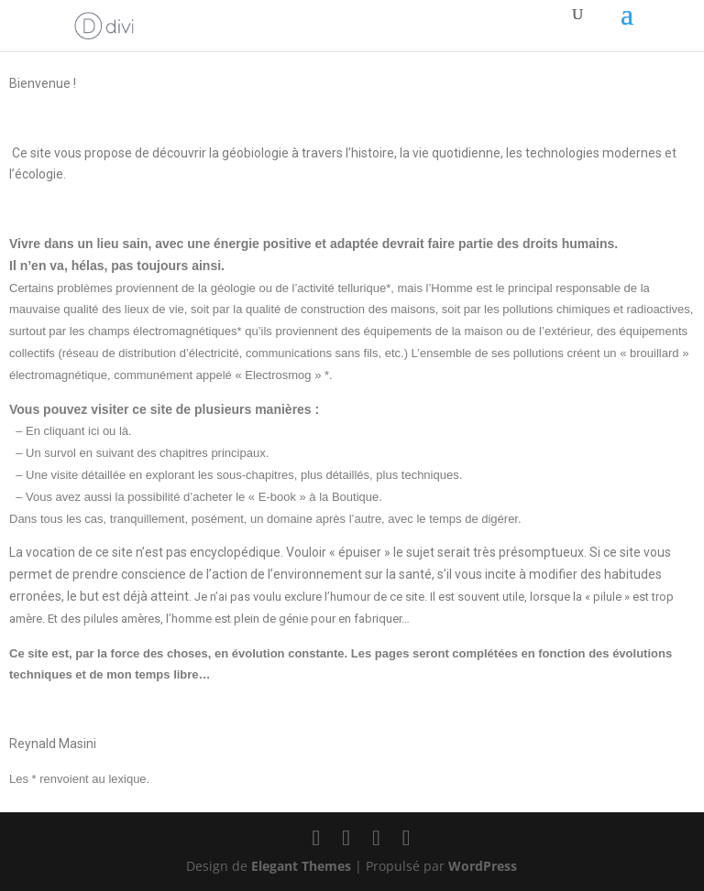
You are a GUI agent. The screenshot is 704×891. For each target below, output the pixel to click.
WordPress (482, 866)
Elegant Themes (301, 866)
